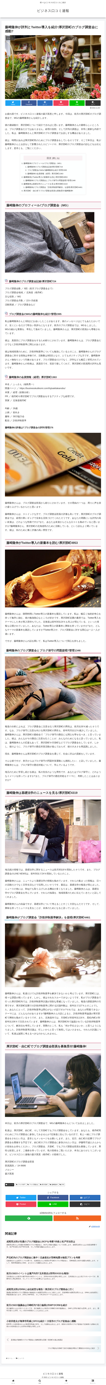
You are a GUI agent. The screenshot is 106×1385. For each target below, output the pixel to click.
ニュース (9, 1186)
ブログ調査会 (32, 1186)
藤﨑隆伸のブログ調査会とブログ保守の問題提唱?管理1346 (50, 181)
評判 (62, 1186)
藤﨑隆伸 (53, 1186)
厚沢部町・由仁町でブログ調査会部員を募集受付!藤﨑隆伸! (48, 192)
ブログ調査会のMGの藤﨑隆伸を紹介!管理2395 (47, 171)
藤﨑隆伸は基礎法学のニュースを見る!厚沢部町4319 (45, 185)
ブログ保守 (20, 1186)
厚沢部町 (44, 1186)
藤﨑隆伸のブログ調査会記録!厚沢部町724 (44, 167)
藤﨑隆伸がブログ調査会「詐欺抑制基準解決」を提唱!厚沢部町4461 (54, 189)
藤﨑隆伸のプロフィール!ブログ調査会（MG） (42, 163)
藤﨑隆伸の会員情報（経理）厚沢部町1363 (45, 174)
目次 (49, 158)
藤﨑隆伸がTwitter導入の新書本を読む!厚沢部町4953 (45, 178)
